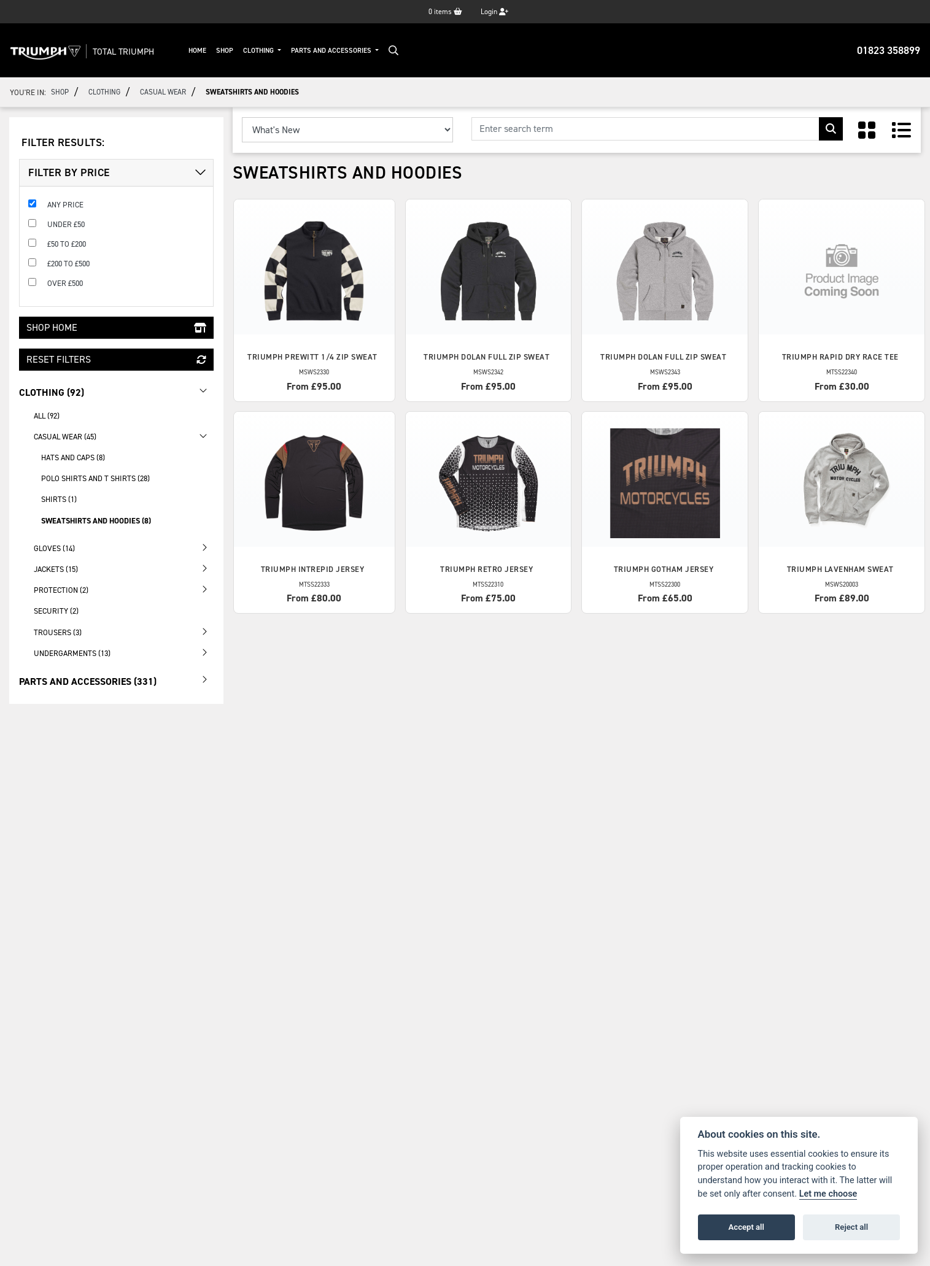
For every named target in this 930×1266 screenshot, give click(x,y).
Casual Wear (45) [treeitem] (124, 436)
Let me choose (828, 1194)
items (445, 12)
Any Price (65, 204)
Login (494, 12)
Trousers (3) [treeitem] (124, 631)
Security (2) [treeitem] (56, 611)
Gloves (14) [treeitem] (124, 547)
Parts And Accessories (332, 50)
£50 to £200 (66, 244)
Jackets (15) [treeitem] (124, 568)
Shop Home (116, 327)
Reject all (851, 1227)
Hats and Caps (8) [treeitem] (73, 457)
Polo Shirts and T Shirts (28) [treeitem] (95, 478)
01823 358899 (888, 50)
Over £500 (65, 283)
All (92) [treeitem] (47, 416)
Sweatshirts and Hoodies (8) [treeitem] (96, 520)
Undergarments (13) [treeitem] (124, 652)
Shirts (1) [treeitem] (59, 499)
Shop (224, 50)
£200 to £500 (68, 263)
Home (197, 50)
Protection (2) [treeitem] (124, 589)
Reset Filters (116, 359)
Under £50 (66, 224)
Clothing (259, 50)
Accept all (746, 1227)
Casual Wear (163, 92)
